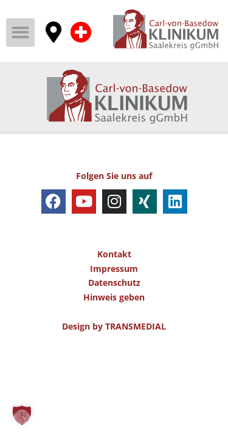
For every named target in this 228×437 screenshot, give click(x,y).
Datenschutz (114, 282)
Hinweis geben (114, 297)
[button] (20, 32)
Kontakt (114, 254)
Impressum (114, 268)
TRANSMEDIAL (135, 326)
